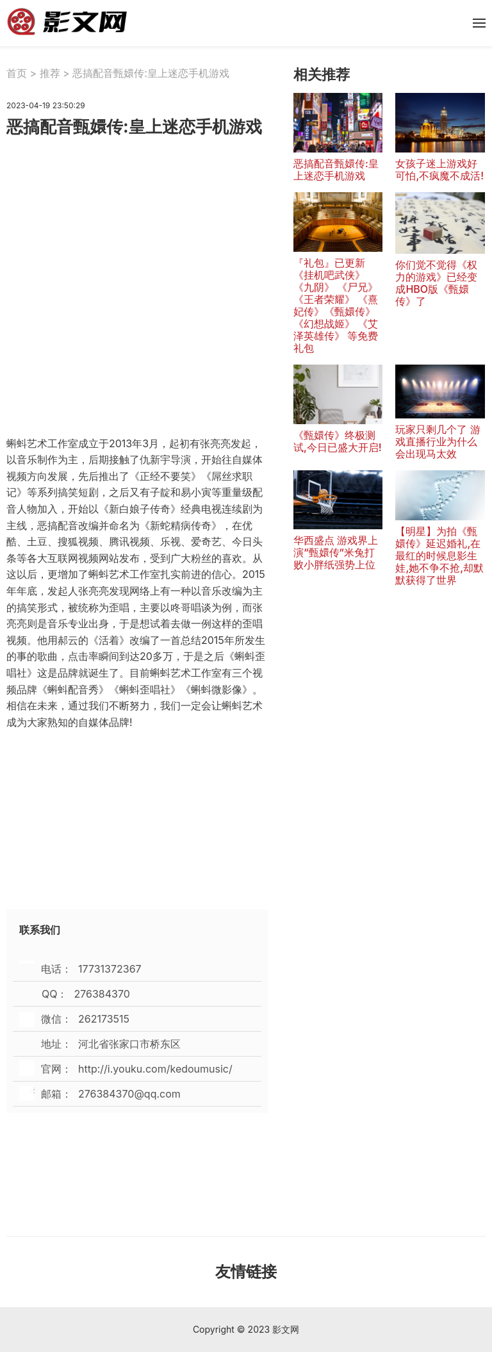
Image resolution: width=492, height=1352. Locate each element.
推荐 (50, 73)
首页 (16, 73)
